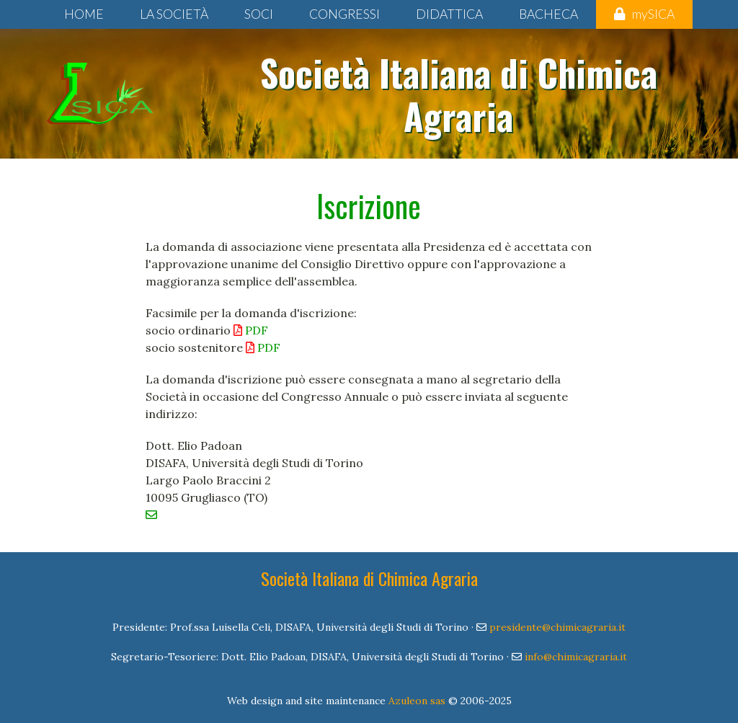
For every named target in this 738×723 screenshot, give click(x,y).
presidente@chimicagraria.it (557, 627)
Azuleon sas (416, 700)
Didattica (449, 14)
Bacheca (548, 14)
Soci (258, 14)
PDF (251, 330)
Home (84, 14)
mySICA (644, 14)
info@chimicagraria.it (576, 656)
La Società (174, 14)
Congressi (344, 14)
